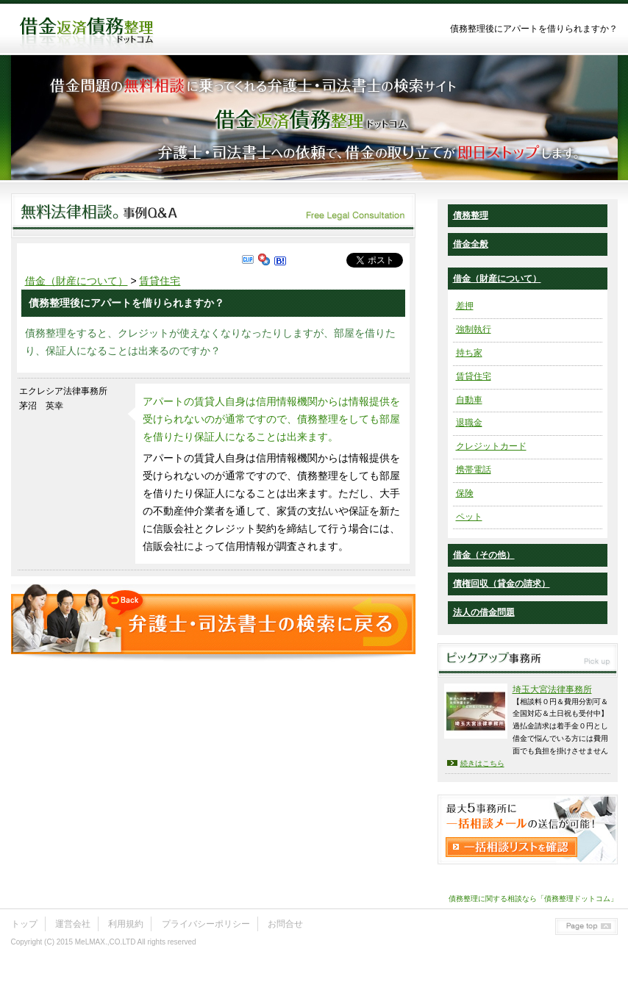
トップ (24, 924)
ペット (469, 517)
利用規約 (125, 924)
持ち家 (469, 353)
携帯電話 (473, 470)
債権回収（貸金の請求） (501, 583)
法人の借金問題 (484, 612)
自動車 (469, 400)
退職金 (469, 422)
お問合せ (285, 924)
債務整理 (470, 215)
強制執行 (473, 329)
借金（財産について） (76, 281)
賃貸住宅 (159, 281)
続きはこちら (482, 763)
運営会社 (72, 924)
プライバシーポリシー (206, 924)
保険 (465, 493)
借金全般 (470, 244)
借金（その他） (484, 555)
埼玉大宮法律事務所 (552, 689)
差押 (465, 306)
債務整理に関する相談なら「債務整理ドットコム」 (533, 899)
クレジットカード (491, 446)
